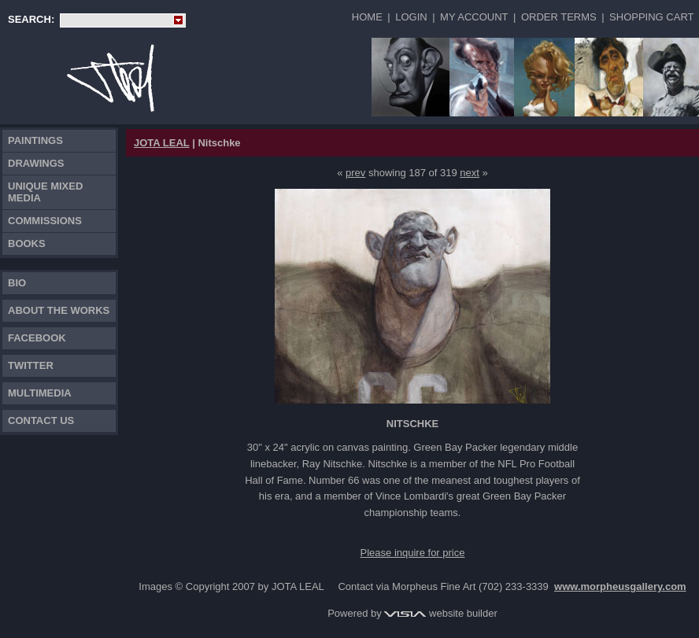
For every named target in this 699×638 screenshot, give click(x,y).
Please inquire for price (413, 553)
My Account (474, 17)
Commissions (45, 221)
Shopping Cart (651, 17)
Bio (17, 283)
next (469, 173)
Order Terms (559, 17)
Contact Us (41, 420)
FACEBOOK (37, 338)
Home (367, 17)
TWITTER (31, 365)
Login (411, 17)
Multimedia (40, 393)
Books (27, 243)
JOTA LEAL (162, 143)
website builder (440, 613)
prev (355, 173)
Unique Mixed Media (45, 192)
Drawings (36, 163)
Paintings (35, 140)
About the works (58, 310)
